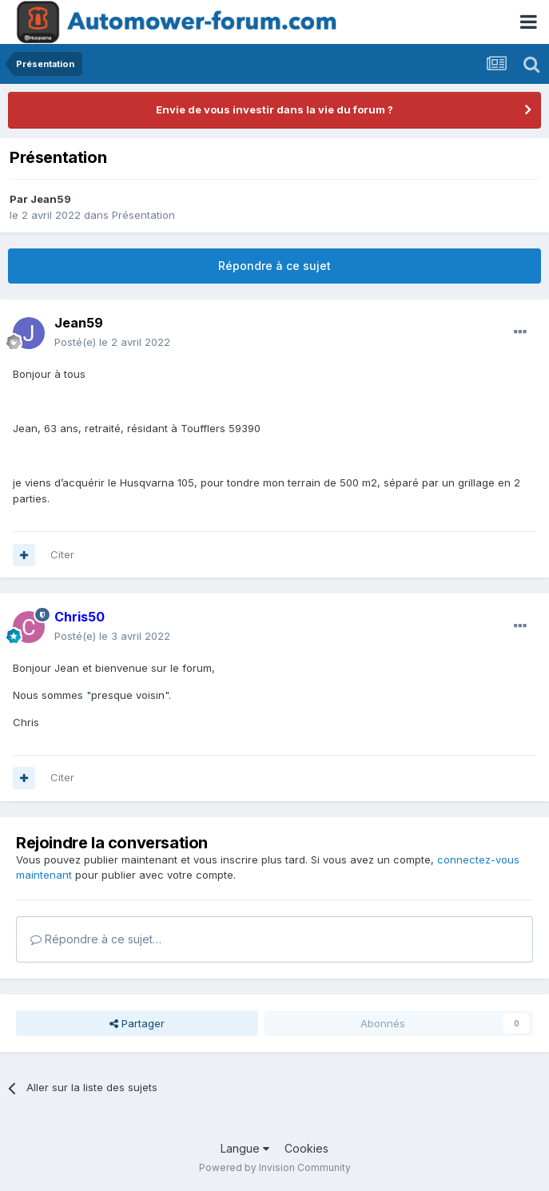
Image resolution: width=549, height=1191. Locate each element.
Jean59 (50, 199)
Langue (245, 1148)
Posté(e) (112, 341)
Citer (62, 554)
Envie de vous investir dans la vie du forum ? (274, 109)
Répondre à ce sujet (274, 265)
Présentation (143, 214)
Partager (137, 1023)
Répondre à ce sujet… (95, 939)
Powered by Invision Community (275, 1167)
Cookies (306, 1148)
